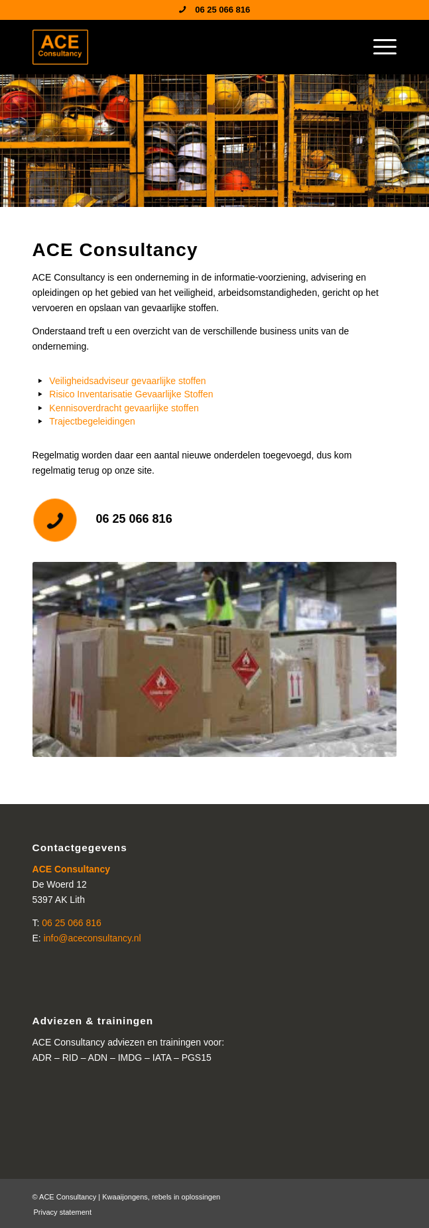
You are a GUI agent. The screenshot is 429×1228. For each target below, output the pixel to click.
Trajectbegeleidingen (92, 421)
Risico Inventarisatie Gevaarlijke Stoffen (131, 394)
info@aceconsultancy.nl (92, 938)
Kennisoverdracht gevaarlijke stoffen (123, 408)
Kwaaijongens (125, 1197)
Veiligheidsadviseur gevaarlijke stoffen (127, 380)
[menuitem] (378, 47)
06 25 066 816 (134, 518)
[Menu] (378, 47)
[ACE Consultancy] (178, 47)
